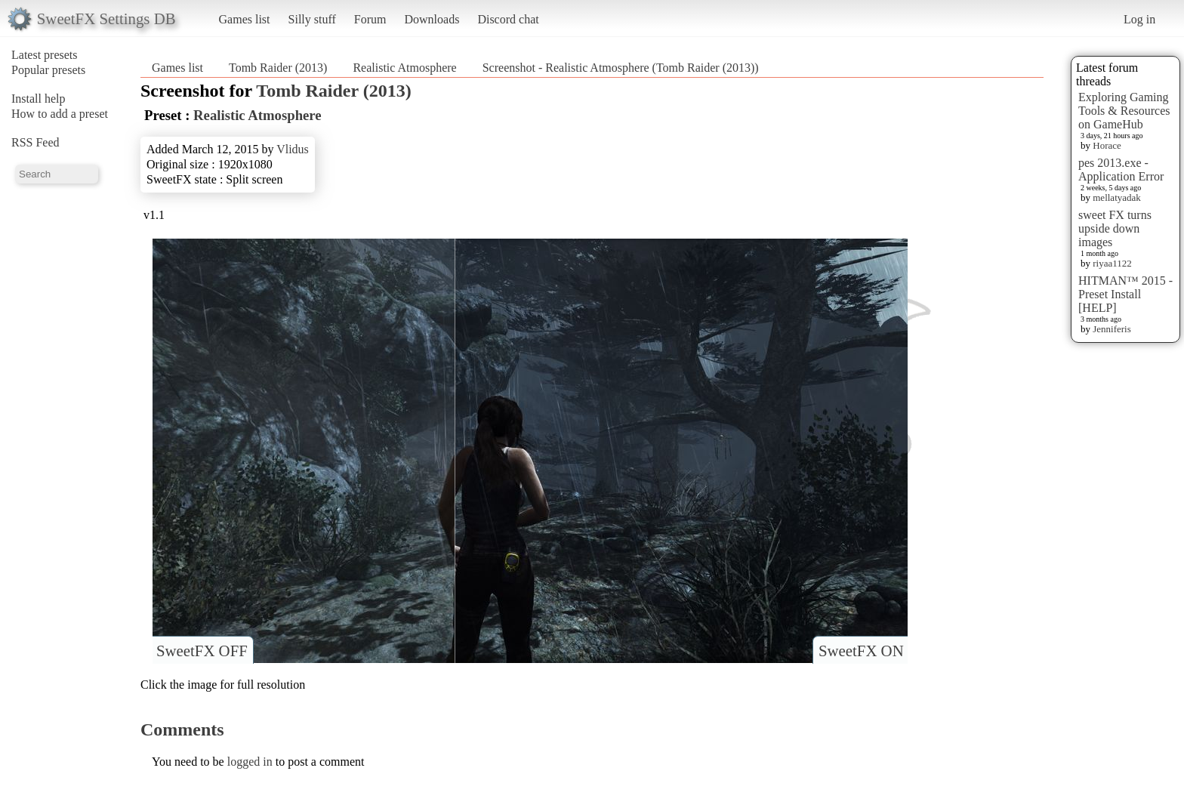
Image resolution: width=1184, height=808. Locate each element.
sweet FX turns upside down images (1115, 228)
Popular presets (48, 69)
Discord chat (507, 19)
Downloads (431, 19)
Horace (1107, 145)
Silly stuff (312, 19)
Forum (370, 19)
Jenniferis (1112, 329)
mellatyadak (1117, 197)
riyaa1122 (1112, 263)
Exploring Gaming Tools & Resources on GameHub (1124, 111)
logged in (250, 761)
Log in (1139, 19)
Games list (244, 19)
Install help (38, 98)
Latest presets (44, 54)
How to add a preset (59, 113)
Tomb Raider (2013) (278, 67)
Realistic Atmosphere (404, 67)
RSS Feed (35, 142)
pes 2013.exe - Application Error (1121, 169)
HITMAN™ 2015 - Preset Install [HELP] (1125, 294)
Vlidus (292, 149)
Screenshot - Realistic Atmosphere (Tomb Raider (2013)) (621, 67)
